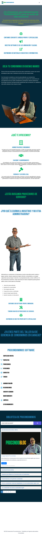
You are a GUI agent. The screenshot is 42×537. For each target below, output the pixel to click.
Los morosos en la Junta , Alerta (10, 429)
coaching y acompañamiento (21, 160)
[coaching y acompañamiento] (21, 155)
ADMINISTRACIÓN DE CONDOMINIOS (21, 147)
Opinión (7, 456)
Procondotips (12, 456)
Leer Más (4, 463)
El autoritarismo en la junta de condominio (12, 478)
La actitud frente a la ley (8, 470)
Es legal (3, 456)
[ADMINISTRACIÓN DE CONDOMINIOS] (21, 142)
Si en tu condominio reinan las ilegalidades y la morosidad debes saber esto (20, 483)
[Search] (17, 423)
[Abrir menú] (39, 3)
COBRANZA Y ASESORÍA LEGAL (21, 174)
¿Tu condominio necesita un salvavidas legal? (13, 487)
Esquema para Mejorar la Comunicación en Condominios (15, 474)
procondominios (12, 465)
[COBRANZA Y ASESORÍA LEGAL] (21, 169)
